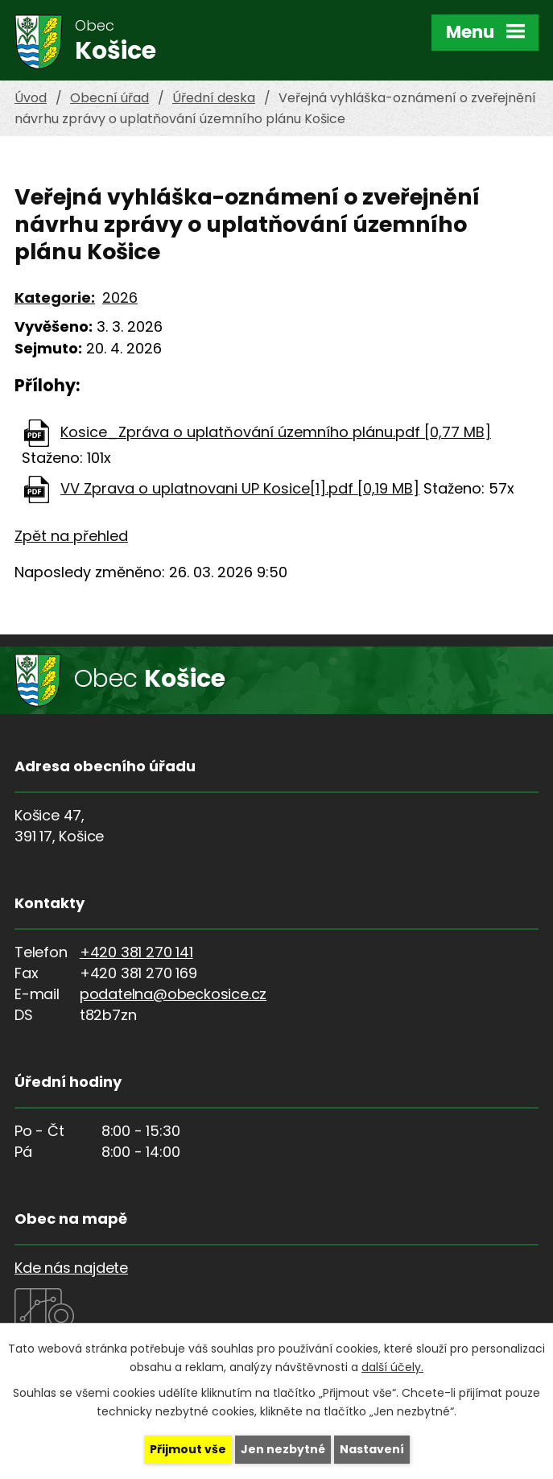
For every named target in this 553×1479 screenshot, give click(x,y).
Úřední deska (213, 98)
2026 (120, 297)
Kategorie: (54, 297)
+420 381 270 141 (136, 952)
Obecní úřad (109, 98)
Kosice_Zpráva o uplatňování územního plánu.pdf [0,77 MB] (275, 432)
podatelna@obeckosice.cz (173, 994)
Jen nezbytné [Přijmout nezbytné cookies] (283, 1449)
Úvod (30, 98)
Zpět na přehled (71, 536)
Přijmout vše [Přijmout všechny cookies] (188, 1449)
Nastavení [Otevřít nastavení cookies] (372, 1449)
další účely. (392, 1367)
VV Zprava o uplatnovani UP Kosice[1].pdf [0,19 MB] (239, 488)
